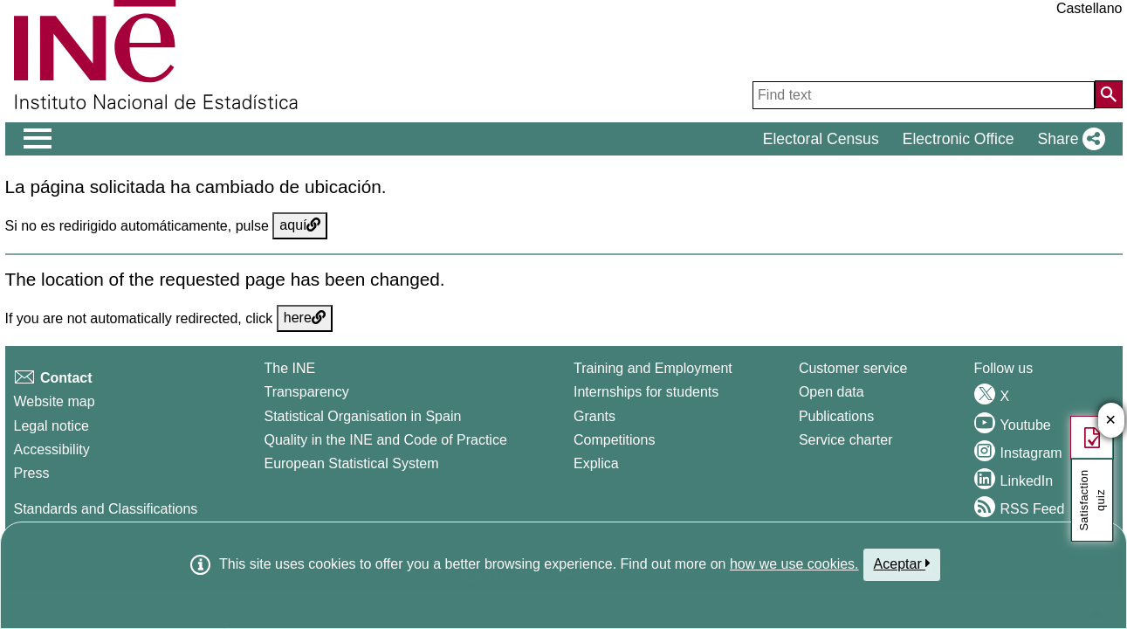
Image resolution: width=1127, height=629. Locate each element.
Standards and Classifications (106, 508)
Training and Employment (653, 368)
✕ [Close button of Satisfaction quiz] (1110, 420)
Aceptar (902, 563)
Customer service (853, 368)
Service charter (846, 439)
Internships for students (646, 391)
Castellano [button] (1089, 8)
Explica (596, 463)
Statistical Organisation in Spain (362, 416)
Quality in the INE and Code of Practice (385, 439)
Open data (831, 391)
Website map (54, 401)
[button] (1067, 139)
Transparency (306, 391)
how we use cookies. (794, 563)
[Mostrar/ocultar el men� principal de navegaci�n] (38, 139)
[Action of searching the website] (1109, 94)
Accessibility (52, 449)
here (305, 317)
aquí (299, 225)
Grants (594, 416)
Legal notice (51, 425)
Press (32, 473)
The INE (289, 368)
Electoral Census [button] (821, 139)
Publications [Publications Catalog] (836, 416)
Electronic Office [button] (958, 139)
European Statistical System (351, 463)
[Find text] (923, 95)
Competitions (614, 439)
